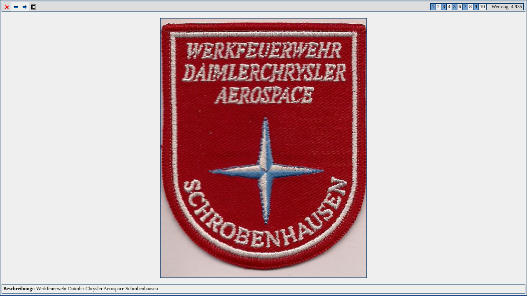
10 (482, 6)
